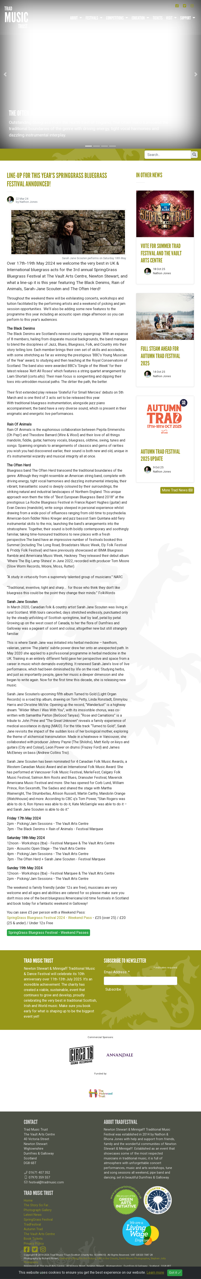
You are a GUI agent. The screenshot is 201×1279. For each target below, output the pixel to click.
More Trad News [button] (177, 490)
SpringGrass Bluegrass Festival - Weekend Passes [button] (48, 933)
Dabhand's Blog (68, 1258)
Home (28, 1200)
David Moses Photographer (134, 1258)
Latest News (33, 1215)
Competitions (115, 18)
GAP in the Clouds (107, 1258)
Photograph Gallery (38, 1210)
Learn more (155, 1272)
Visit (169, 18)
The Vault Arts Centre (39, 1234)
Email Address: (117, 972)
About (74, 18)
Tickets (158, 18)
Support (185, 18)
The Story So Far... (37, 1205)
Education (138, 18)
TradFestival (32, 1224)
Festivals (92, 18)
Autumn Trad (33, 1229)
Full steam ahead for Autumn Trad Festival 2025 (160, 356)
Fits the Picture (87, 1258)
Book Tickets (33, 1239)
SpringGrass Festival (38, 1220)
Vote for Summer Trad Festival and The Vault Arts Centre (161, 253)
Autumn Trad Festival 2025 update (160, 455)
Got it (175, 1273)
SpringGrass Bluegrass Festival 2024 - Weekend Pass (49, 918)
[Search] (168, 154)
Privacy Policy (34, 1244)
